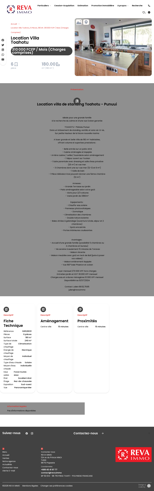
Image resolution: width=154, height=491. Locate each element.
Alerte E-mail (8, 470)
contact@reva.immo (51, 472)
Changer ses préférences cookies (57, 485)
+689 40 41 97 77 (49, 469)
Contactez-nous (10, 467)
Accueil (14, 24)
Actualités (7, 464)
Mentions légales (30, 485)
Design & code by (142, 486)
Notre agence (9, 461)
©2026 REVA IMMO (11, 485)
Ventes (5, 458)
